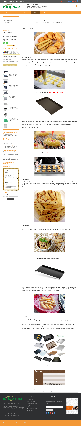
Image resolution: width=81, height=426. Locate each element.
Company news (7, 24)
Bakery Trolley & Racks (33, 406)
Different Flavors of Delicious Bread (9, 150)
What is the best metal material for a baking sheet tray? (9, 163)
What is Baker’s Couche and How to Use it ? (10, 157)
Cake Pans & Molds (32, 410)
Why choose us (54, 12)
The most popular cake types (8, 145)
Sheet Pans (30, 399)
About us (17, 12)
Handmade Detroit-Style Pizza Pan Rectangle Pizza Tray (13, 114)
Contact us (64, 12)
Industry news (10, 15)
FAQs (21, 422)
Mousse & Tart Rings (32, 408)
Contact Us (31, 422)
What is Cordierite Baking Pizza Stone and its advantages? (10, 139)
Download (16, 422)
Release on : (54, 22)
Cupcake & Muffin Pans (33, 405)
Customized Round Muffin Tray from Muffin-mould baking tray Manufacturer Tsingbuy (37, 391)
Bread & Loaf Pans (32, 403)
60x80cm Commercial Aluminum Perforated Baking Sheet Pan (13, 119)
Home (7, 12)
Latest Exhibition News (8, 20)
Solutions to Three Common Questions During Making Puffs (35, 389)
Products (26, 12)
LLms (37, 422)
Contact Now (11, 45)
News (6, 15)
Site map (10, 422)
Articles (35, 12)
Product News (7, 22)
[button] (17, 179)
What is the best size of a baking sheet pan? (10, 133)
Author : (37, 22)
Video (45, 12)
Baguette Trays (31, 401)
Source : (44, 22)
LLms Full (42, 422)
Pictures (26, 422)
